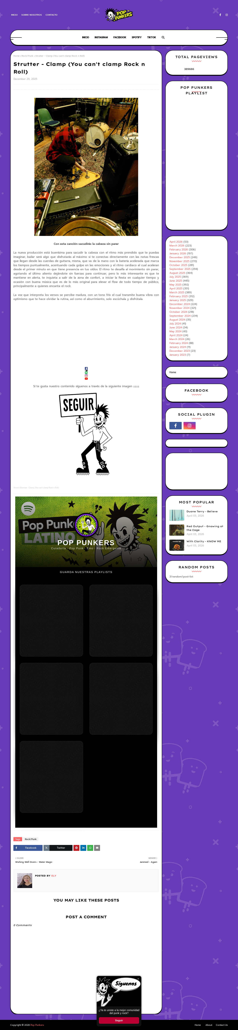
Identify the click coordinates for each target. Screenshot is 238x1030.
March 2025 (176, 292)
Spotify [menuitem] (137, 37)
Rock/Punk (27, 56)
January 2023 (177, 355)
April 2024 (175, 335)
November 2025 (179, 261)
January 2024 (177, 347)
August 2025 (177, 273)
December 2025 (179, 257)
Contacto (51, 15)
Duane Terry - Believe (202, 511)
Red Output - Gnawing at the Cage (204, 528)
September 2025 (180, 269)
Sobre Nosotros (31, 15)
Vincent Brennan (20, 488)
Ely (53, 875)
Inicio (14, 15)
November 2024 (179, 308)
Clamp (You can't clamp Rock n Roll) (44, 488)
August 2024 (177, 320)
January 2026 (177, 253)
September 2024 (180, 316)
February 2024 (178, 343)
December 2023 (179, 351)
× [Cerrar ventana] (138, 978)
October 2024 (178, 312)
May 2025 (175, 285)
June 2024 (175, 327)
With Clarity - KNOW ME (203, 541)
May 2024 (175, 331)
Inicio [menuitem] (85, 37)
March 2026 (176, 246)
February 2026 (178, 250)
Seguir (119, 1020)
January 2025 (177, 300)
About (208, 1025)
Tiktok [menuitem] (151, 37)
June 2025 (175, 281)
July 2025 (175, 277)
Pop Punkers (37, 1025)
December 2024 (179, 304)
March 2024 (176, 339)
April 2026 (176, 242)
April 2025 (175, 288)
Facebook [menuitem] (119, 37)
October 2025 (178, 265)
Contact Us (222, 1025)
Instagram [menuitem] (101, 37)
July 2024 (175, 324)
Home (16, 56)
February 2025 (178, 296)
